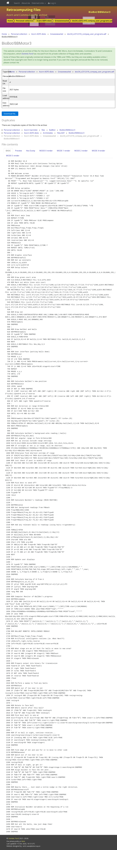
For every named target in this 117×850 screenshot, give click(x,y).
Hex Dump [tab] (30, 150)
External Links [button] (38, 3)
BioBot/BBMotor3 (67, 130)
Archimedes (48, 133)
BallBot (52, 130)
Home (10, 20)
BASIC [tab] (8, 150)
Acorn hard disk (30, 130)
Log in (52, 3)
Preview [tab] (18, 150)
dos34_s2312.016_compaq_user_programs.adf (92, 20)
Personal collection (25, 20)
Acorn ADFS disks (44, 20)
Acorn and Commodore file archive (27, 15)
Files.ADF (61, 133)
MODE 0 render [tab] (46, 150)
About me (26, 3)
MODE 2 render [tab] (81, 150)
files (43, 130)
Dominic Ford (27, 53)
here (23, 841)
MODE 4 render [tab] (98, 150)
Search (17, 3)
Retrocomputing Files (24, 10)
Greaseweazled (62, 20)
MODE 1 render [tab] (63, 150)
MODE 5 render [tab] (12, 155)
